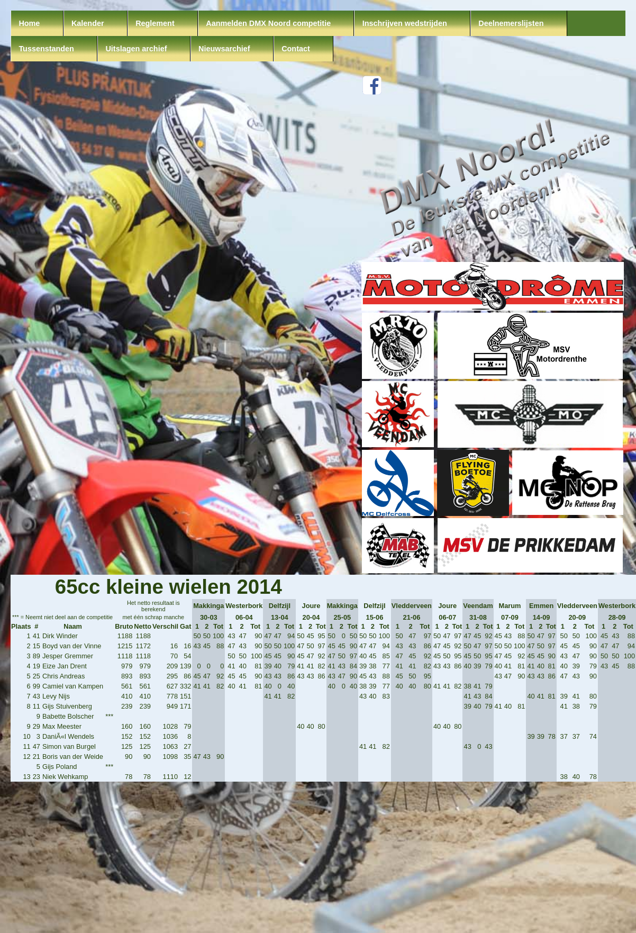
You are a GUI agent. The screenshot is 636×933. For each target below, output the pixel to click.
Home (29, 23)
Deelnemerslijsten (510, 23)
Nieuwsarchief (224, 48)
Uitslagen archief (136, 48)
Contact (295, 48)
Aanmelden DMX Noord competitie (268, 23)
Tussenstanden (46, 48)
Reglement (155, 23)
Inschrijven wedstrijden (404, 23)
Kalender (87, 23)
